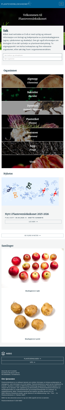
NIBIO (20, 400)
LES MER (33, 221)
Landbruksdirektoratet (21, 389)
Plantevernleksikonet (8, 395)
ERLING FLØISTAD (15, 373)
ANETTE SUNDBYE (12, 371)
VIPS (32, 362)
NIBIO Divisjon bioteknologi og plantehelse (33, 386)
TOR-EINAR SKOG (15, 374)
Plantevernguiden (32, 359)
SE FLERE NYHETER (32, 235)
